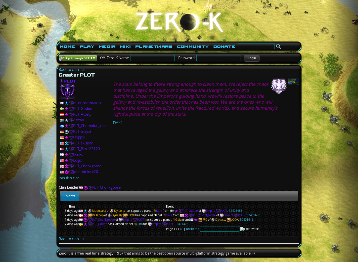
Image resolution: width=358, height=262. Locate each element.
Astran (78, 120)
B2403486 (235, 211)
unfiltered (192, 229)
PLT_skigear (83, 143)
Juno (157, 211)
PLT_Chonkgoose (87, 166)
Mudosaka (99, 211)
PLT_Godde (82, 108)
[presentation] (70, 196)
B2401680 (253, 215)
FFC (204, 220)
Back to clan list (72, 69)
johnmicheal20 (85, 171)
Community (193, 46)
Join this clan (69, 177)
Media (107, 46)
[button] (251, 58)
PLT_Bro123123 (86, 148)
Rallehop (97, 215)
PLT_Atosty (82, 114)
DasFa (78, 154)
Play (87, 46)
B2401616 (246, 220)
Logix (77, 160)
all (181, 229)
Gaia (167, 215)
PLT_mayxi (82, 131)
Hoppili (79, 137)
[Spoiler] (117, 122)
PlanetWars (154, 46)
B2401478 (181, 224)
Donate (224, 46)
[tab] (70, 196)
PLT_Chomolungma (89, 125)
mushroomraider (87, 102)
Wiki (125, 46)
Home (67, 46)
